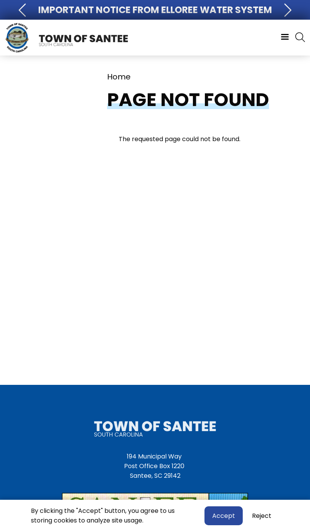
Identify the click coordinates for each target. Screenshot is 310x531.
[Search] (300, 38)
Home (119, 76)
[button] (23, 10)
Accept (223, 516)
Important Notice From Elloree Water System (155, 9)
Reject (261, 516)
